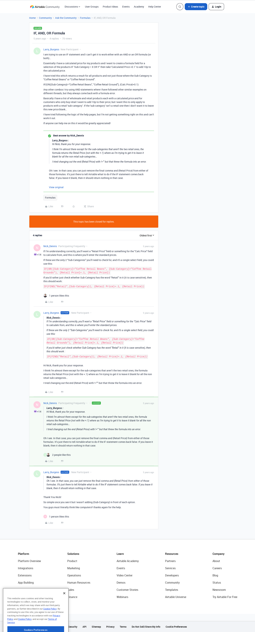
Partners (170, 561)
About (216, 561)
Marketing (73, 568)
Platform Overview (29, 561)
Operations (74, 575)
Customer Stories (127, 590)
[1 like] (56, 295)
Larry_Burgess (51, 49)
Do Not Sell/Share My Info (146, 626)
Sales (70, 590)
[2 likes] (57, 455)
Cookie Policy (50, 617)
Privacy (110, 626)
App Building (26, 582)
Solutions (73, 554)
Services (170, 568)
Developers (172, 575)
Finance (72, 597)
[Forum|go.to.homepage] (44, 6)
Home (32, 17)
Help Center (154, 6)
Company (218, 554)
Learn (120, 554)
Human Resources (78, 582)
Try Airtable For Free (224, 597)
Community (45, 17)
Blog (215, 575)
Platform (23, 554)
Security (72, 626)
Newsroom (219, 590)
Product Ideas (110, 6)
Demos (121, 582)
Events (126, 6)
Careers (217, 568)
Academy (139, 6)
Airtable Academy (128, 561)
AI (19, 590)
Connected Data (28, 597)
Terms (123, 626)
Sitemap (96, 626)
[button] (196, 6)
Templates (171, 590)
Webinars (122, 597)
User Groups (92, 6)
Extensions (25, 575)
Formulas (85, 17)
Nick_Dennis (50, 246)
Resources (171, 554)
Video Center (124, 575)
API (84, 626)
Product (72, 561)
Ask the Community (66, 17)
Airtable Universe (175, 597)
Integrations (25, 568)
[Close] (64, 602)
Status (216, 582)
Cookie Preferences (176, 626)
